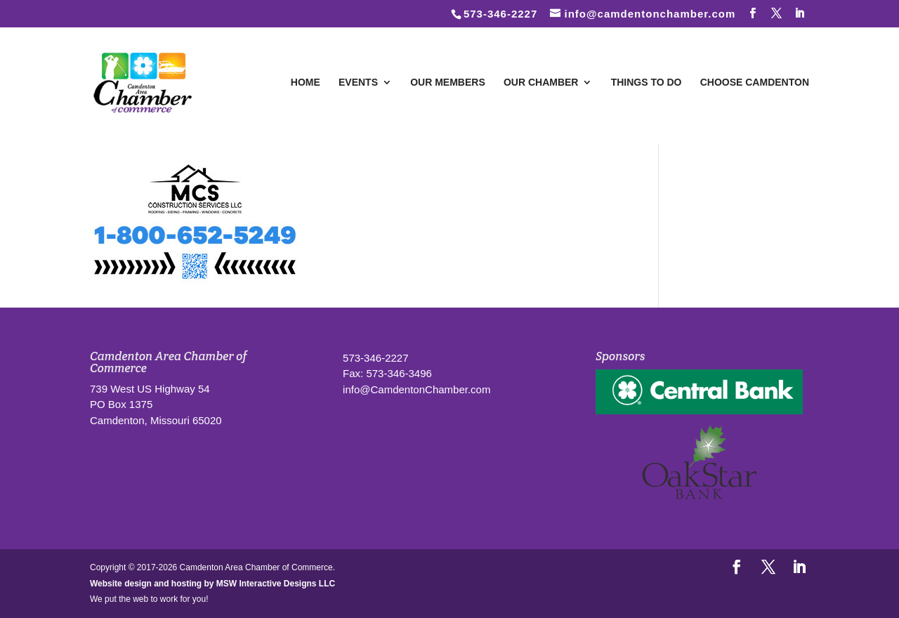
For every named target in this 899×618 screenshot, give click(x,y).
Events (358, 82)
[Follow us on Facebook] (753, 13)
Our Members (447, 82)
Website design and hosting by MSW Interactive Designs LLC (212, 584)
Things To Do (646, 82)
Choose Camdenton (754, 82)
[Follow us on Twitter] (776, 13)
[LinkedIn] (800, 13)
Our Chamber (541, 82)
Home (305, 82)
